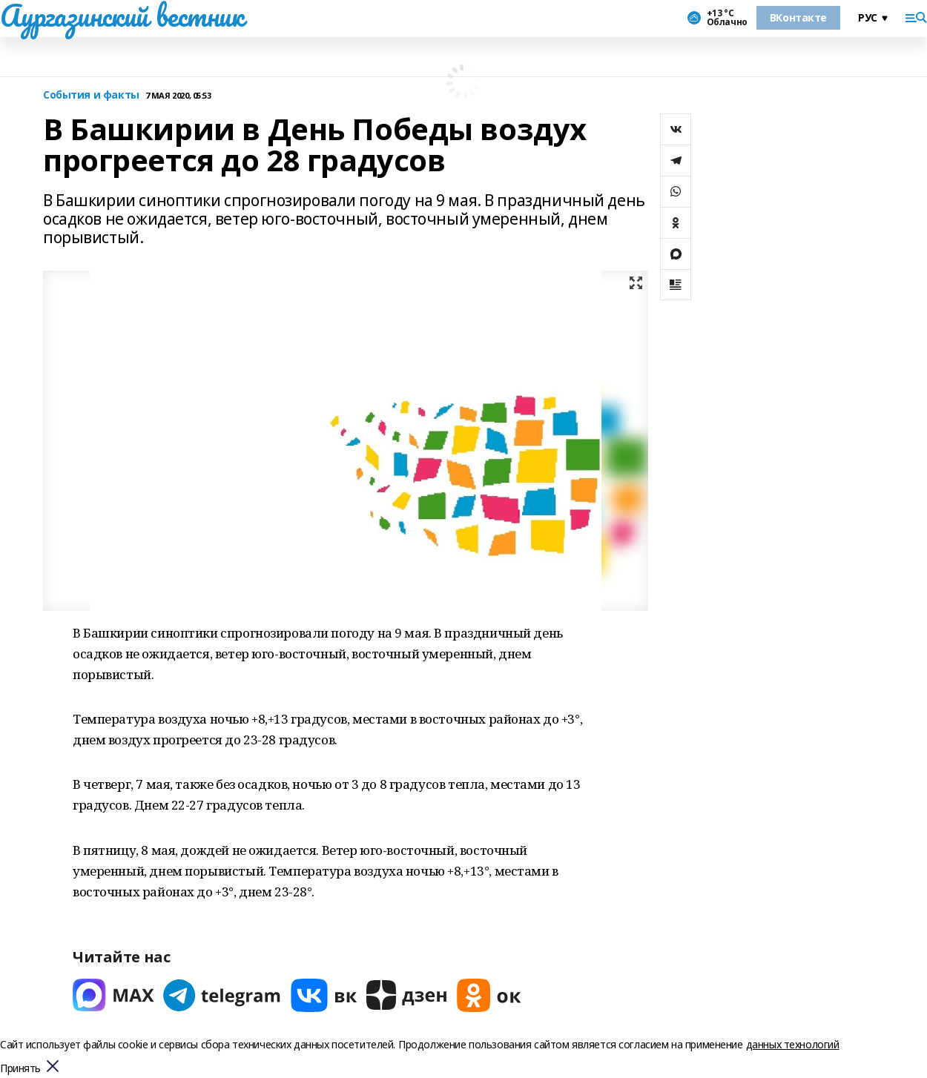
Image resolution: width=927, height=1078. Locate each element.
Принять (20, 1068)
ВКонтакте (798, 17)
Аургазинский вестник (122, 15)
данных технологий (792, 1044)
